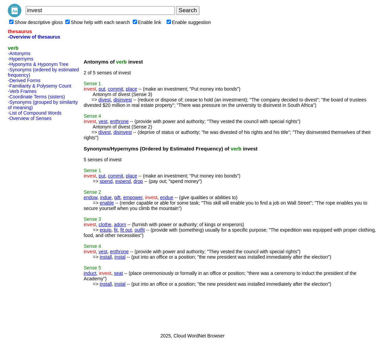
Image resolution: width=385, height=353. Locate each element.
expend (123, 181)
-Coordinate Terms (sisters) (36, 96)
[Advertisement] (35, 224)
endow (90, 197)
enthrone (119, 121)
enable (107, 203)
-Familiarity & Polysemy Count (39, 86)
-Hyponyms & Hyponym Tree (38, 64)
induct (90, 273)
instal (120, 257)
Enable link (147, 22)
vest (103, 121)
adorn (120, 224)
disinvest (122, 99)
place (131, 89)
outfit (139, 230)
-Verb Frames (22, 91)
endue (166, 197)
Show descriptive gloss (36, 22)
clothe (105, 224)
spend (106, 181)
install (106, 257)
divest (105, 99)
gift (117, 197)
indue (105, 197)
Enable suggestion (189, 22)
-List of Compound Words (34, 113)
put (102, 89)
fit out (126, 230)
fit (116, 230)
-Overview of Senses (29, 118)
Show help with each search (97, 22)
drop (138, 181)
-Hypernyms (20, 59)
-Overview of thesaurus (34, 37)
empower (133, 197)
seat (118, 273)
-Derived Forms (24, 80)
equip (105, 230)
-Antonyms (19, 53)
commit (115, 89)
